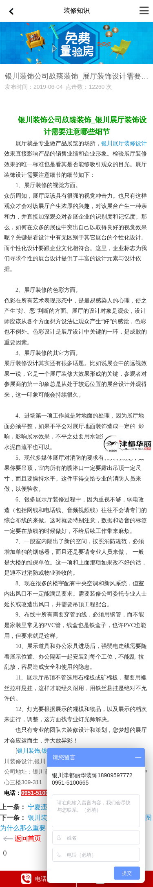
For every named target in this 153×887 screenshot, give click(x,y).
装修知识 (77, 10)
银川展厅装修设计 (124, 143)
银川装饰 (28, 750)
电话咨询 (39, 879)
